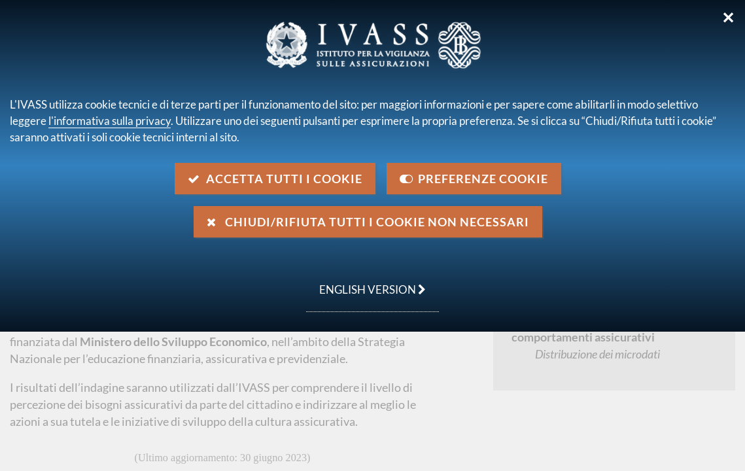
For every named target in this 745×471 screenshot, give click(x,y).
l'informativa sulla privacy (109, 121)
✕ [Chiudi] (728, 18)
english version (366, 282)
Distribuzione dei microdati (597, 354)
